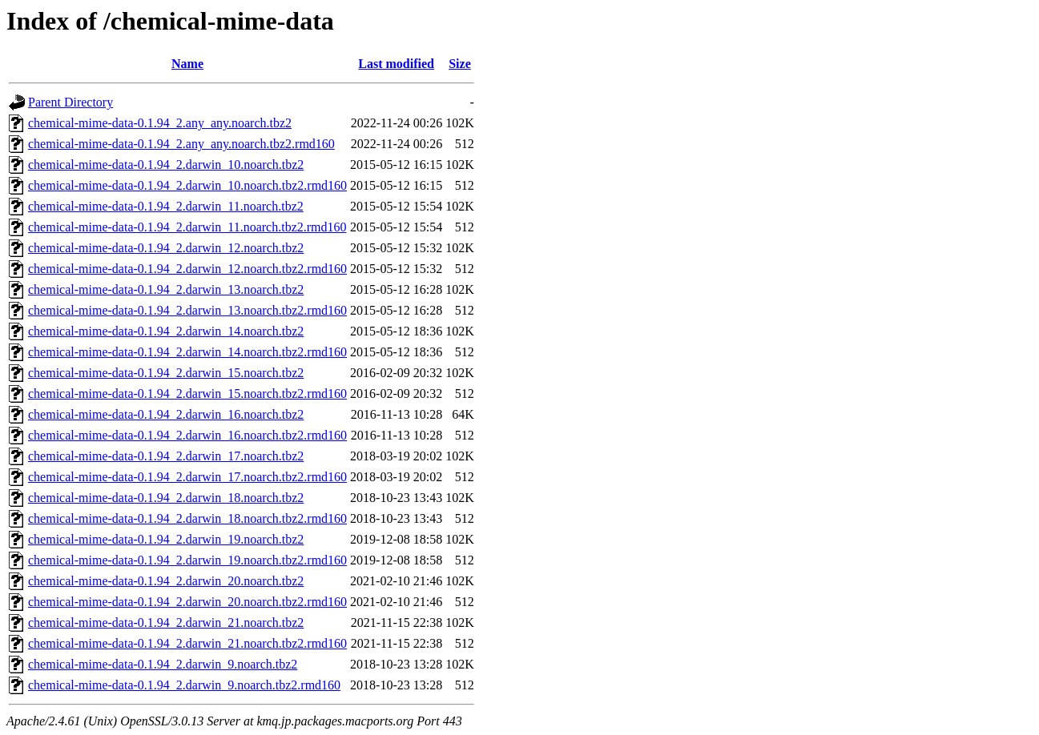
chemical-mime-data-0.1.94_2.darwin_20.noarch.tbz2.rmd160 (187, 601)
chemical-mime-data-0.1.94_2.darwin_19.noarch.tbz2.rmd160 (187, 560)
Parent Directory (70, 102)
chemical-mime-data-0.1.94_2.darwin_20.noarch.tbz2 (166, 581)
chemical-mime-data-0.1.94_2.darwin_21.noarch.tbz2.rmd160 (187, 643)
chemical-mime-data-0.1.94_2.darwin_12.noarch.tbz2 (166, 248)
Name (187, 63)
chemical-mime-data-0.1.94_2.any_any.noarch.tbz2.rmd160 (181, 144)
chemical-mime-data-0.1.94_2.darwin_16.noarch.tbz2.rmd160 (187, 435)
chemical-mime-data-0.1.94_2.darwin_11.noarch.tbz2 (166, 206)
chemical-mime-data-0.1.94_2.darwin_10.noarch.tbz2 (166, 164)
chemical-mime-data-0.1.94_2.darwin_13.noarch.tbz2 (166, 289)
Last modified (396, 63)
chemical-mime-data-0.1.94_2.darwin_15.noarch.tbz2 (166, 373)
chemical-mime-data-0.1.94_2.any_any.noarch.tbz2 (160, 123)
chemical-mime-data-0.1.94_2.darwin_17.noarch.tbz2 (166, 456)
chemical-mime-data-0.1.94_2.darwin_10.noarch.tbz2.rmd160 (187, 185)
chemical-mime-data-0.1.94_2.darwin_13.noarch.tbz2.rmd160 (187, 310)
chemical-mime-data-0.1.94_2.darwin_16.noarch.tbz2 (166, 414)
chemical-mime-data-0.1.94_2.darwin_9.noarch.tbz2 (162, 664)
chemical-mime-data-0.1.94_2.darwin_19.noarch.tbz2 (166, 539)
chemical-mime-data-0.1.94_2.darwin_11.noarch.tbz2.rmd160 (187, 227)
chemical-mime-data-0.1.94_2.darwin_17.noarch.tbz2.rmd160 (187, 477)
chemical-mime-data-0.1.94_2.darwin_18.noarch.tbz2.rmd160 (187, 518)
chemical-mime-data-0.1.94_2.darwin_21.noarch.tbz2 (166, 622)
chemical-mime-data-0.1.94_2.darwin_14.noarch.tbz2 (166, 331)
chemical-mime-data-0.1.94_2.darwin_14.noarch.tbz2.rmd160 (187, 352)
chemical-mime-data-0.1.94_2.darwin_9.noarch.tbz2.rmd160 (184, 685)
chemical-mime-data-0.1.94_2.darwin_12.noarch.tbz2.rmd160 (187, 268)
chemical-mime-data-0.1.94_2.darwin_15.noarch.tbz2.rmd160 (187, 393)
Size (460, 63)
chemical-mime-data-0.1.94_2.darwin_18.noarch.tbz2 (166, 497)
